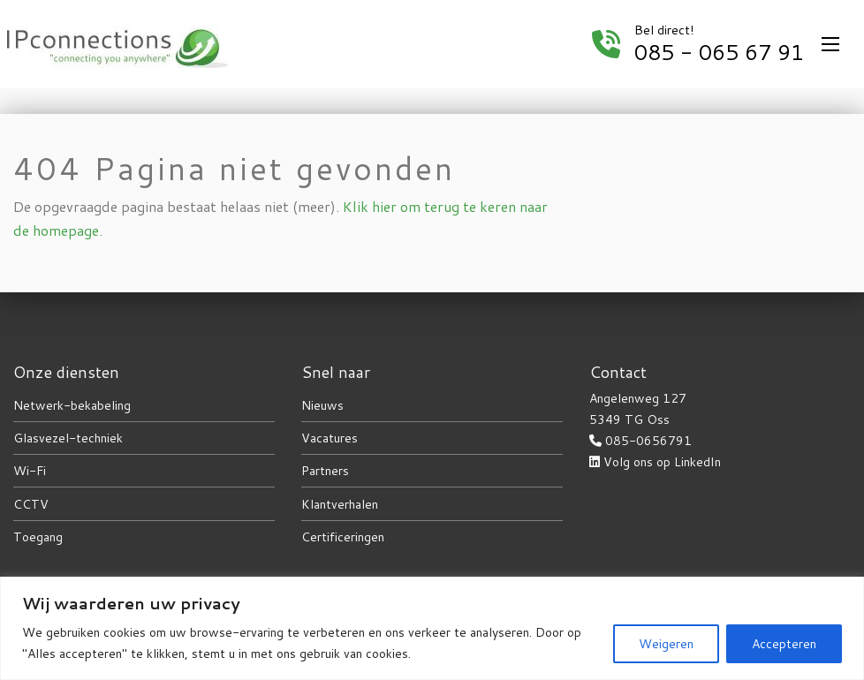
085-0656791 (648, 441)
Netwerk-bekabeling (72, 405)
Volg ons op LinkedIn (662, 462)
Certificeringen (342, 537)
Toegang (38, 537)
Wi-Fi (29, 471)
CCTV (31, 504)
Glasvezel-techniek (68, 438)
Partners (325, 471)
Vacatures (329, 438)
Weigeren (666, 644)
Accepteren (784, 644)
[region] (432, 628)
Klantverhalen (339, 504)
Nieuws (322, 405)
